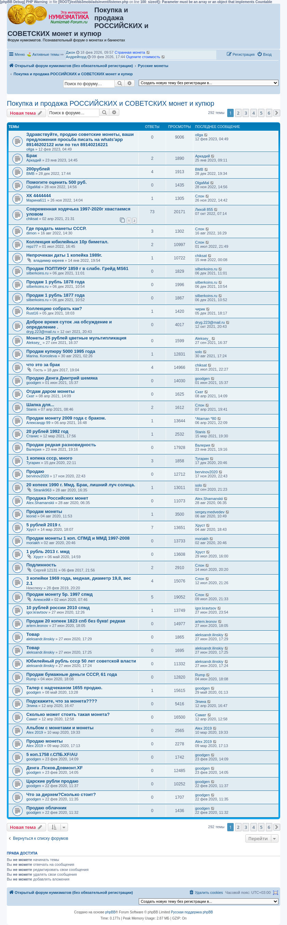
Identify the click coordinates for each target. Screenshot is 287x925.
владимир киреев (48, 260)
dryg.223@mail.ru (41, 332)
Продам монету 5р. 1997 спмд (59, 594)
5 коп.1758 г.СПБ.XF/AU (52, 754)
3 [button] (246, 113)
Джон (70, 52)
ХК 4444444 (38, 195)
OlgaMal (33, 187)
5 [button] (261, 113)
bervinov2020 (37, 476)
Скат (30, 396)
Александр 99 (38, 423)
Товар (33, 634)
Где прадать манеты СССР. (56, 228)
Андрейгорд (76, 57)
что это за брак (43, 364)
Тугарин (33, 463)
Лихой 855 (204, 209)
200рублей (38, 168)
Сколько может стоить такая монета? (68, 714)
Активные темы (45, 54)
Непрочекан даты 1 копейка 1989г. (64, 255)
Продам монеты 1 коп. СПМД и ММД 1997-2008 (77, 538)
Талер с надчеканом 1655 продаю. (64, 687)
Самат (32, 719)
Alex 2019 (34, 732)
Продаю (35, 471)
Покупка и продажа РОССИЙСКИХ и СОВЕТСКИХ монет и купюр (110, 103)
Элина (31, 706)
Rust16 (32, 313)
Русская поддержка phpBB (192, 912)
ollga (30, 149)
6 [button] (269, 113)
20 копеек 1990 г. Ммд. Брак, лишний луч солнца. (80, 484)
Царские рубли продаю (52, 781)
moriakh (33, 543)
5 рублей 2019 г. (43, 524)
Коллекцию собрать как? (54, 308)
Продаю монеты (44, 741)
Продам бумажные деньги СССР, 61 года (71, 674)
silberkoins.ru (37, 273)
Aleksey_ (34, 343)
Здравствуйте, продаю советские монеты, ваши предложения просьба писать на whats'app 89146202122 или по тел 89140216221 (80, 139)
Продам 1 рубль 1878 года (55, 281)
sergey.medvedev (209, 512)
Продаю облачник (46, 807)
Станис (32, 436)
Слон (199, 196)
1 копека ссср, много (49, 458)
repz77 (32, 246)
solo (198, 352)
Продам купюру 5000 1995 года (60, 351)
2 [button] (238, 113)
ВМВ (30, 173)
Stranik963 (42, 490)
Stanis (31, 409)
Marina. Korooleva (41, 356)
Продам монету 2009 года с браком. (66, 418)
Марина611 (36, 200)
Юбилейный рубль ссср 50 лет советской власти (81, 661)
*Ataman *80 (205, 418)
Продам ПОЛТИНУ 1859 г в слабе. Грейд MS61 (77, 268)
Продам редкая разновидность (61, 444)
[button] (276, 113)
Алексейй (41, 600)
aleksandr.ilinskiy (40, 639)
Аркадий (33, 160)
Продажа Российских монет (57, 498)
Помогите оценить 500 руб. (56, 182)
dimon (31, 233)
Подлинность (41, 564)
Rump (31, 679)
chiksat (32, 219)
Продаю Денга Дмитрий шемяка (62, 378)
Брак (31, 155)
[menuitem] (264, 54)
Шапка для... (40, 404)
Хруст (31, 529)
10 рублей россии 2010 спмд (58, 607)
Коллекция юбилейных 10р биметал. (67, 241)
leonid (31, 516)
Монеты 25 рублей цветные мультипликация (76, 338)
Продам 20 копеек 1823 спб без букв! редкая (75, 621)
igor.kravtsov (36, 612)
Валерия (33, 449)
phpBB (110, 912)
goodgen (33, 383)
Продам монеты (44, 511)
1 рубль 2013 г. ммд (48, 551)
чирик (200, 309)
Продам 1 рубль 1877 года (55, 295)
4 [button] (253, 113)
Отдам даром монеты (50, 391)
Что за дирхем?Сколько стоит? (61, 794)
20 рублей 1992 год (47, 431)
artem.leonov (37, 626)
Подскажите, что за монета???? (61, 701)
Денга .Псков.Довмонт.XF (54, 767)
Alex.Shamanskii (40, 503)
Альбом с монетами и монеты (60, 727)
